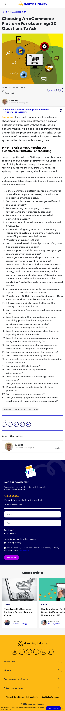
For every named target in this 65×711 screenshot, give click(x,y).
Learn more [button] (24, 550)
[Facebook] (14, 652)
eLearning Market (18, 12)
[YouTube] (36, 652)
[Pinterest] (43, 652)
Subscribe (11, 557)
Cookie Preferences (50, 697)
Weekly (16, 542)
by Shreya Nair (54, 624)
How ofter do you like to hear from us (20, 539)
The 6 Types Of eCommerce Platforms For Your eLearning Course (18, 612)
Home (4, 12)
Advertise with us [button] (32, 688)
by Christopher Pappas (20, 624)
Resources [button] (32, 661)
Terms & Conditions (15, 697)
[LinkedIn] (29, 652)
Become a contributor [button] (32, 679)
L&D (14, 534)
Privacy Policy (32, 697)
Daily (7, 542)
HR (7, 534)
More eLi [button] (32, 670)
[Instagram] (51, 652)
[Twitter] (22, 652)
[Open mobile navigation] (4, 4)
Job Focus (9, 530)
